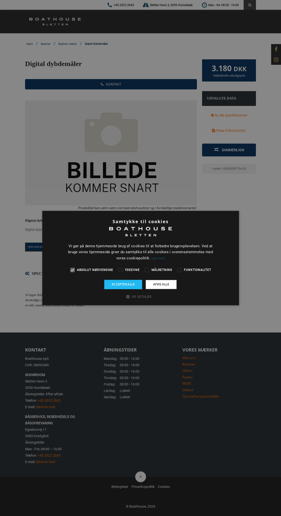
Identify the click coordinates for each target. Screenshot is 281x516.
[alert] (140, 258)
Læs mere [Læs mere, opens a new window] (158, 258)
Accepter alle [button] (123, 284)
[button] (140, 296)
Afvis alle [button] (161, 284)
